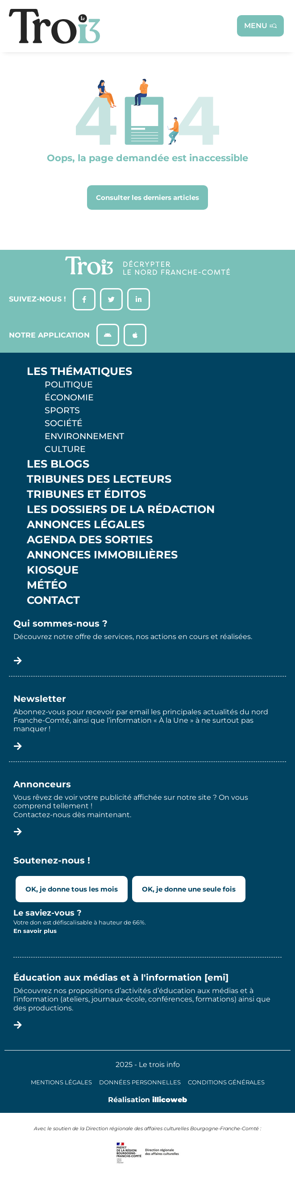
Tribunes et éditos (86, 494)
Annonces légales (86, 524)
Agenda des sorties (90, 539)
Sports (62, 410)
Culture (65, 449)
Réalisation (147, 1099)
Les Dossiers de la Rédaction (121, 509)
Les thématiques (79, 371)
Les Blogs (58, 464)
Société (64, 423)
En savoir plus (35, 930)
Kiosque (53, 570)
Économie (69, 397)
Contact (53, 600)
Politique (69, 384)
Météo (47, 585)
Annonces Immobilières (102, 555)
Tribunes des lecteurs (99, 479)
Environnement (84, 436)
